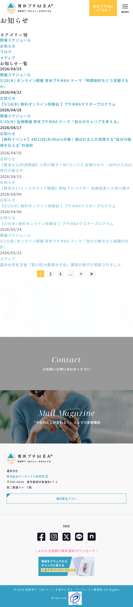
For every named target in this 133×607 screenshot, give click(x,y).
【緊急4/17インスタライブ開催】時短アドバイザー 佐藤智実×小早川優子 (65, 189)
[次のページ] (81, 273)
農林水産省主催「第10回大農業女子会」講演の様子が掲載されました (60, 266)
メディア (7, 57)
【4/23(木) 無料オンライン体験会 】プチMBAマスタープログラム (58, 207)
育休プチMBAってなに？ (103, 8)
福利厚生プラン (66, 498)
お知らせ (8, 46)
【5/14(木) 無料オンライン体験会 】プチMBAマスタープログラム (58, 104)
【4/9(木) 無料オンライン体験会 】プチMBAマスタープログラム (57, 225)
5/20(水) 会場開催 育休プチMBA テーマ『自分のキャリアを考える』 (60, 121)
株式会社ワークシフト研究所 (27, 476)
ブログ (6, 51)
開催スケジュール (15, 40)
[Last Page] (91, 273)
